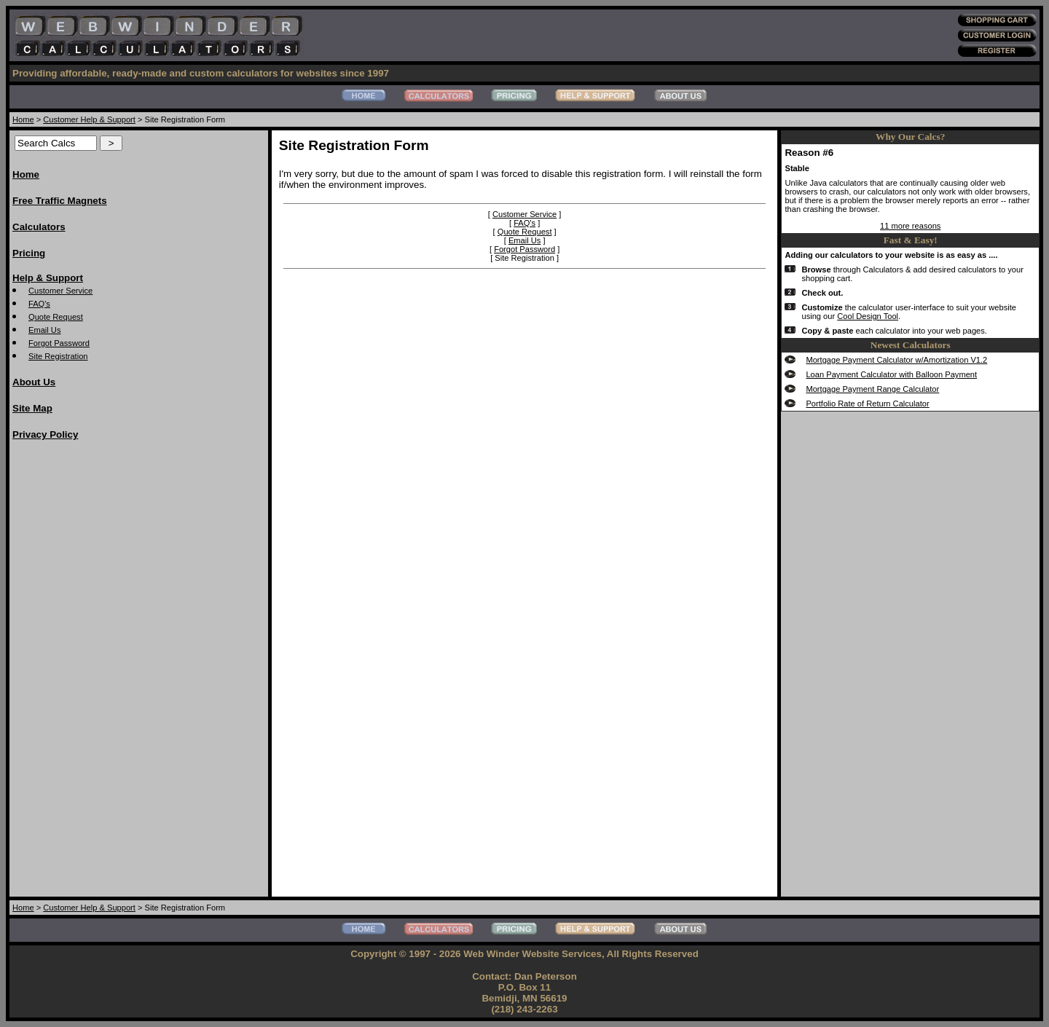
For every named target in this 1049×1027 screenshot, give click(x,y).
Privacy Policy (45, 434)
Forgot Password (59, 343)
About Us (33, 382)
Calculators (39, 226)
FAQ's (39, 303)
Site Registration (58, 356)
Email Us (44, 330)
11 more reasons (910, 225)
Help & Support (47, 277)
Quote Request (55, 316)
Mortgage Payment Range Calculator (872, 389)
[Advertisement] (70, 672)
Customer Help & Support (89, 119)
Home (23, 119)
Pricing (28, 253)
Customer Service (60, 290)
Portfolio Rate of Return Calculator (867, 403)
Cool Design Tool (867, 316)
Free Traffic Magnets (59, 200)
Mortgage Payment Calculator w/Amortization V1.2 (896, 359)
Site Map (32, 408)
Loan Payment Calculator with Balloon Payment (891, 374)
